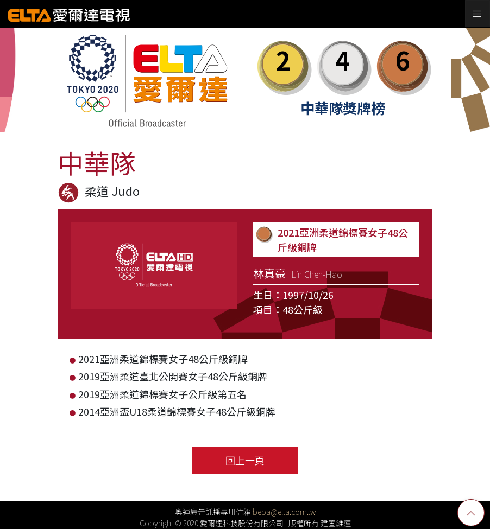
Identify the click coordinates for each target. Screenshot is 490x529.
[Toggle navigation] (477, 13)
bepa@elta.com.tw (284, 511)
